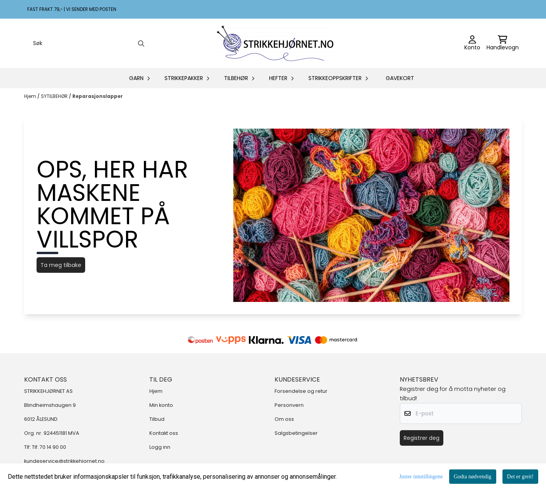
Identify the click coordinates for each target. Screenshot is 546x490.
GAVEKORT (400, 78)
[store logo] (275, 43)
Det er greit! (520, 477)
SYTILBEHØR (55, 96)
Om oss (284, 419)
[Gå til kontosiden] (472, 43)
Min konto (161, 405)
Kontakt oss (163, 433)
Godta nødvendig (473, 477)
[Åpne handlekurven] (502, 43)
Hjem (30, 96)
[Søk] (88, 43)
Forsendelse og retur (301, 391)
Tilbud (156, 419)
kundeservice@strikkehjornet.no (64, 461)
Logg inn (159, 447)
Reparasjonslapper (97, 96)
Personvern (289, 405)
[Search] (141, 43)
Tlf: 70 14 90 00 (49, 447)
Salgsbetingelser (296, 433)
